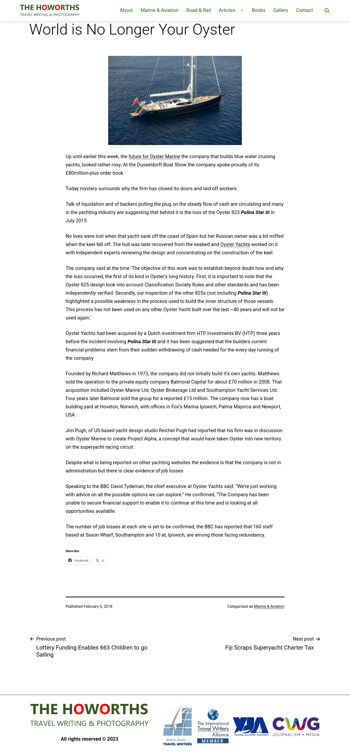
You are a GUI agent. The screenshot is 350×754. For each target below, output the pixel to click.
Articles (227, 10)
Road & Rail (198, 10)
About (126, 10)
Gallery (280, 10)
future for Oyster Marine (154, 156)
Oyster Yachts (235, 244)
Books (258, 10)
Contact (304, 10)
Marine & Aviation (159, 10)
